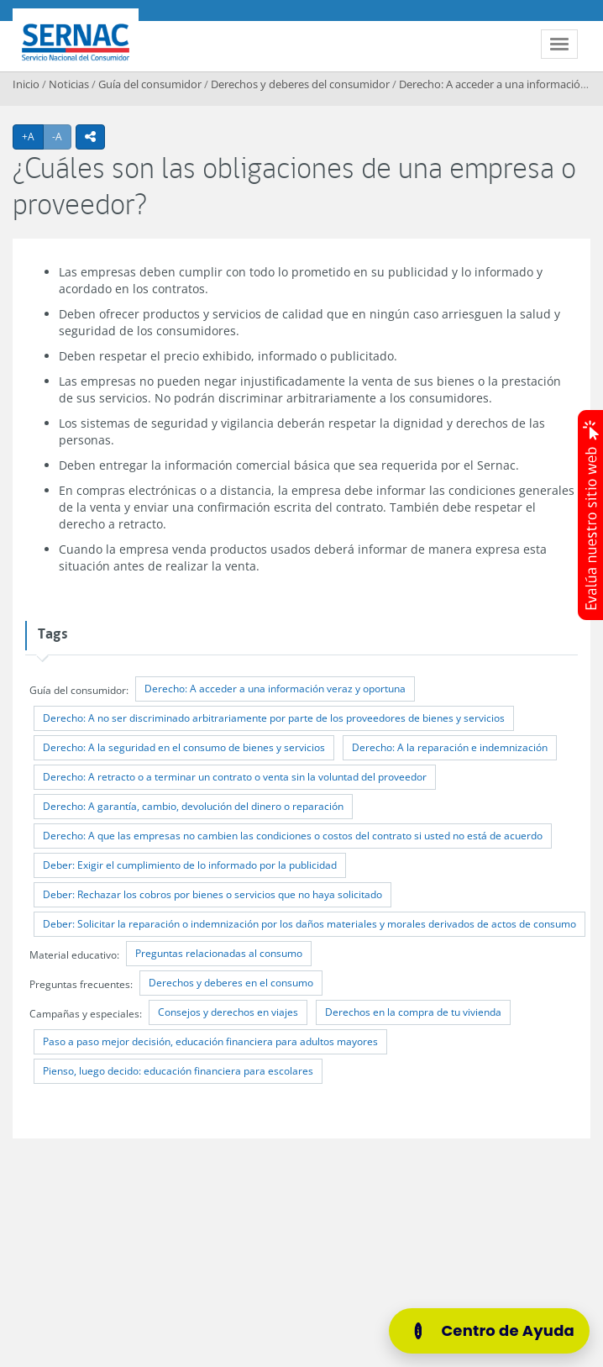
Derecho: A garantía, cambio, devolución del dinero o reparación (193, 806)
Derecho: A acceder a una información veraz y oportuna (275, 688)
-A (61, 136)
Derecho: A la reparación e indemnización (450, 747)
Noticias (69, 84)
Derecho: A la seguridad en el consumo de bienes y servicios (184, 747)
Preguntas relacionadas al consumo (218, 953)
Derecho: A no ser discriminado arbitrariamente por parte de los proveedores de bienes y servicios (274, 718)
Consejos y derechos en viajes (228, 1012)
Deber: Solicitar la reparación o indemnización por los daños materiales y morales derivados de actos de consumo (309, 924)
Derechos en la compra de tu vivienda (413, 1012)
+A (33, 136)
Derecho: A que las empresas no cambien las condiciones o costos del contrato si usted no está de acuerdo (293, 835)
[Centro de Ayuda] (489, 1331)
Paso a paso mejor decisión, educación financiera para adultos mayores (210, 1041)
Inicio (26, 84)
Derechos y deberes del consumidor (300, 84)
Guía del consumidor (150, 84)
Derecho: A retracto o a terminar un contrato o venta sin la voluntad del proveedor (235, 777)
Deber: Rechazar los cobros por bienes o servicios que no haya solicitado (212, 894)
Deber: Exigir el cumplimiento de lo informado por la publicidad (190, 865)
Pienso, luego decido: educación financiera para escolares (178, 1071)
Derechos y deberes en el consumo (231, 982)
